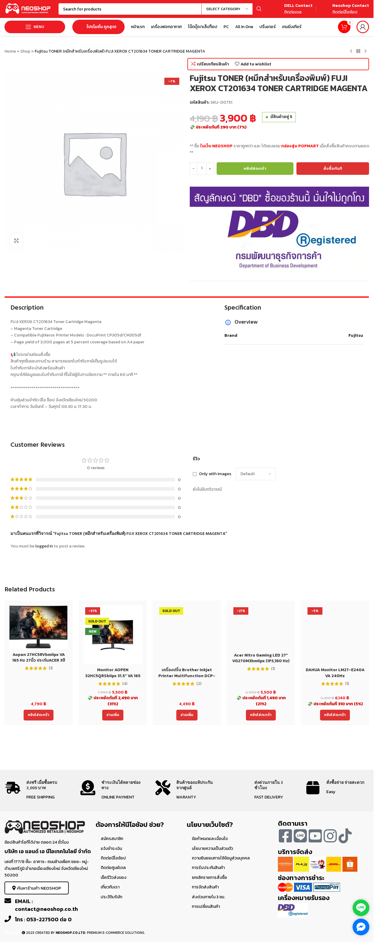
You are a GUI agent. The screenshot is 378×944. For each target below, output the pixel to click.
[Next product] (365, 51)
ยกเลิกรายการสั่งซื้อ (209, 877)
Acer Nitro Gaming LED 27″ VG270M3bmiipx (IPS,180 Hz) (261, 658)
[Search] (161, 9)
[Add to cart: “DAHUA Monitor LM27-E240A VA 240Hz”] (335, 715)
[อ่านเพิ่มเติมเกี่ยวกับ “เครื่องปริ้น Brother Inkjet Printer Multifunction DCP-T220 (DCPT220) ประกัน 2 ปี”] (187, 715)
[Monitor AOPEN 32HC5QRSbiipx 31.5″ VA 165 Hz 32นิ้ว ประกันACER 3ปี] (112, 634)
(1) (51, 668)
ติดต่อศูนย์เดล (113, 868)
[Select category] (227, 9)
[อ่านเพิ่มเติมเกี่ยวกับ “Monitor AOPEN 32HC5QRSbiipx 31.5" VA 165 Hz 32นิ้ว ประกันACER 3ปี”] (112, 715)
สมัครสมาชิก (112, 839)
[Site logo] (28, 8)
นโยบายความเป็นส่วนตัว (212, 848)
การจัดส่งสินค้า (205, 887)
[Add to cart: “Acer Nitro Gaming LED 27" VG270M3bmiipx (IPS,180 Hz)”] (261, 715)
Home (10, 51)
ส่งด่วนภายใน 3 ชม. (208, 897)
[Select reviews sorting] (256, 474)
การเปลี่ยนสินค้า (206, 906)
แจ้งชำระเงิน (111, 848)
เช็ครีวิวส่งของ (113, 877)
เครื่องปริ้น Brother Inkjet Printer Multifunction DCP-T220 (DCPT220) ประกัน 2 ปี (186, 676)
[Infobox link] (292, 9)
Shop (25, 51)
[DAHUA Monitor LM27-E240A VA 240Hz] (335, 634)
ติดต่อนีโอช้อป (113, 858)
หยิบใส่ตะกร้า (255, 168)
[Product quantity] (201, 168)
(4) (124, 684)
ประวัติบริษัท (111, 897)
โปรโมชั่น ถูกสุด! (98, 27)
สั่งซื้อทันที (332, 168)
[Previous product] (351, 51)
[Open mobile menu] (34, 27)
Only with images (215, 474)
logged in (44, 546)
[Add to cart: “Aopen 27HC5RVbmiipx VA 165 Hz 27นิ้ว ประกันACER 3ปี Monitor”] (38, 715)
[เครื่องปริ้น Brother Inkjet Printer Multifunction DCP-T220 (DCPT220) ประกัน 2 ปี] (186, 634)
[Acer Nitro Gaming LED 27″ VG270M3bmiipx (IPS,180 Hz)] (260, 627)
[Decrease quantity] (193, 168)
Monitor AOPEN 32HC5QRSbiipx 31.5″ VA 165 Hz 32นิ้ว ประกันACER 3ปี (112, 676)
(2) (198, 684)
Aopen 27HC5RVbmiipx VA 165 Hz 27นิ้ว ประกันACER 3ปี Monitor (38, 660)
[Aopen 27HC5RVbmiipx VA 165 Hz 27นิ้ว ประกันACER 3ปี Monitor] (38, 627)
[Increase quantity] (210, 168)
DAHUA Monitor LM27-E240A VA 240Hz (335, 673)
